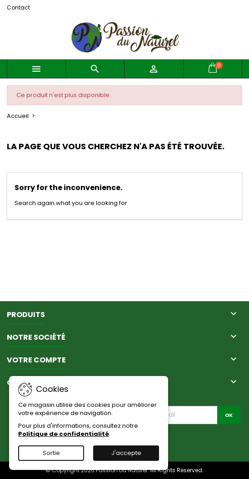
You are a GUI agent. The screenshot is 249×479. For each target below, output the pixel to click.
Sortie (51, 453)
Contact (18, 7)
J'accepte (126, 453)
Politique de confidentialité (63, 434)
